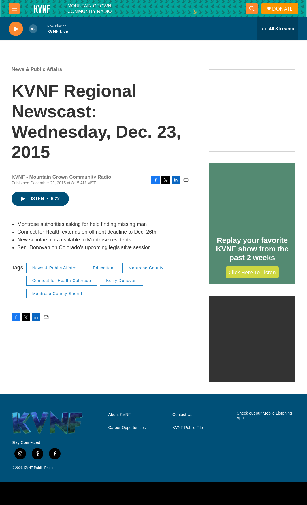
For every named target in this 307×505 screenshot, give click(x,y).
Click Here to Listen (252, 272)
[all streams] (277, 28)
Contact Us (182, 415)
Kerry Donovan (121, 280)
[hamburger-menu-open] (14, 8)
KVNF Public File (187, 427)
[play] (15, 29)
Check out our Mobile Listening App (264, 415)
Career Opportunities (127, 427)
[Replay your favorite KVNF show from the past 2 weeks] (252, 195)
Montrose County (145, 268)
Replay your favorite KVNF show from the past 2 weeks (252, 249)
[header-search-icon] (252, 8)
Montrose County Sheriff (57, 293)
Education (103, 268)
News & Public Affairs (37, 69)
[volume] (33, 28)
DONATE (282, 9)
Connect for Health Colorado (61, 280)
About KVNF (119, 415)
